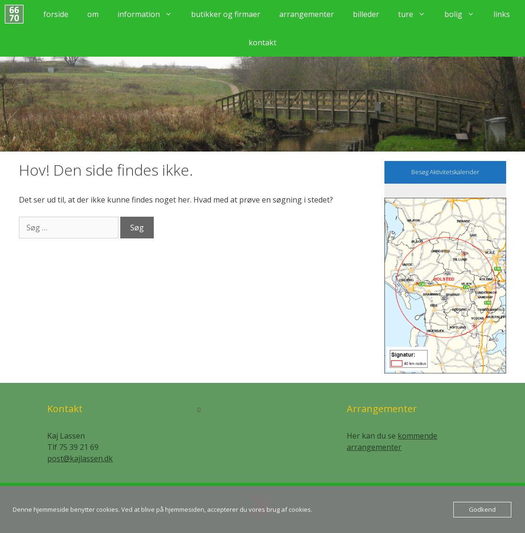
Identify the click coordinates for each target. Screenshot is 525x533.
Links (501, 14)
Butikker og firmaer (225, 14)
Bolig (464, 14)
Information (149, 14)
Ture (416, 14)
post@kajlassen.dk (80, 458)
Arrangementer (306, 14)
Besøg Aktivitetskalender (445, 172)
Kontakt (262, 42)
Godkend (482, 509)
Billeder (366, 14)
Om (93, 14)
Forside (55, 14)
